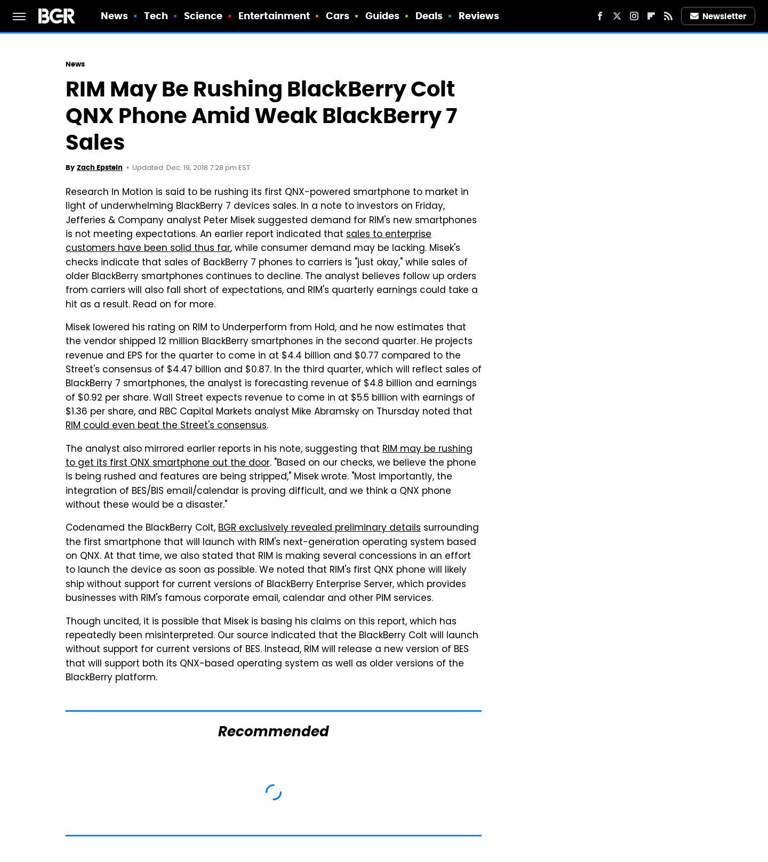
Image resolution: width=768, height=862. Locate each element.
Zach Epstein (100, 167)
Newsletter (718, 16)
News (114, 16)
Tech (156, 16)
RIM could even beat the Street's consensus (166, 426)
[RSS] (668, 16)
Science (203, 16)
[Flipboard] (651, 16)
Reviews (479, 16)
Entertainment (274, 16)
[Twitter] (617, 16)
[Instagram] (634, 16)
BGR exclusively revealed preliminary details (319, 528)
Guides (382, 16)
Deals (429, 16)
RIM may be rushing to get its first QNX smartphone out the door (269, 456)
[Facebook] (600, 16)
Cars (337, 16)
